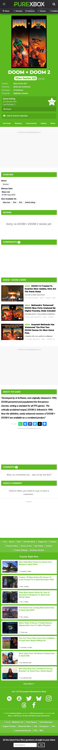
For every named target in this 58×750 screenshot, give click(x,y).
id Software (18, 90)
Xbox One (6, 202)
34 (19, 338)
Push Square (31, 722)
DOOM (48, 298)
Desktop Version (37, 550)
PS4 (14, 202)
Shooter (6, 184)
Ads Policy (38, 546)
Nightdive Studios (21, 93)
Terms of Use (26, 546)
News (53, 123)
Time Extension (45, 722)
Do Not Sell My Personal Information (36, 716)
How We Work (29, 542)
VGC (53, 726)
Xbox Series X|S (20, 83)
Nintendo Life (17, 722)
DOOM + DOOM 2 (29, 74)
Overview (7, 123)
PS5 (20, 202)
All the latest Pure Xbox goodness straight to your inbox (29, 740)
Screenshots (31, 123)
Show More (29, 684)
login (37, 490)
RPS (41, 730)
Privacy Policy (12, 546)
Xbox (42, 298)
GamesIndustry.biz (23, 730)
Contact (53, 542)
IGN (35, 726)
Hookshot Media (15, 713)
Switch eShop (30, 202)
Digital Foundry (9, 726)
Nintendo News (24, 726)
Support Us (42, 542)
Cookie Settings (21, 550)
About (11, 542)
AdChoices (17, 716)
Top (4, 542)
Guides (44, 123)
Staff (19, 542)
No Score (7, 109)
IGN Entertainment (37, 713)
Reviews (18, 123)
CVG (35, 730)
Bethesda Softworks (22, 87)
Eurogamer (44, 726)
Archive (49, 546)
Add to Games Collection (15, 116)
